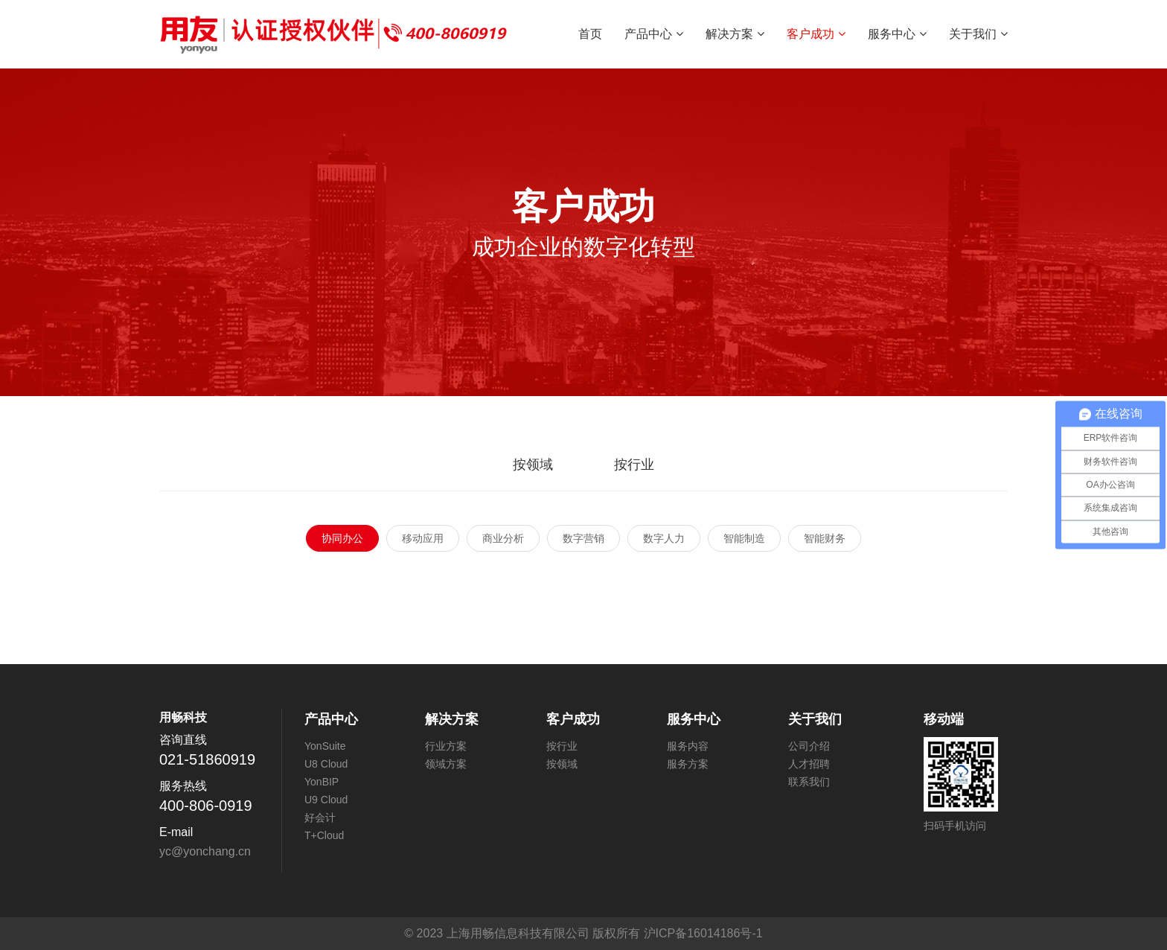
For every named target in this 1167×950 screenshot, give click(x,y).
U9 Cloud (326, 800)
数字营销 (583, 538)
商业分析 (503, 538)
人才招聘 (809, 764)
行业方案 (446, 746)
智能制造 (744, 538)
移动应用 (423, 538)
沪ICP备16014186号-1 (703, 933)
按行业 (634, 464)
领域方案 (446, 764)
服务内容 (688, 746)
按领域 (533, 464)
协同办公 (342, 538)
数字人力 (664, 538)
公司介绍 (809, 746)
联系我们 (809, 782)
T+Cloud (324, 835)
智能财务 (824, 538)
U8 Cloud (326, 764)
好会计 (320, 817)
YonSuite (325, 746)
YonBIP (321, 782)
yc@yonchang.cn (205, 851)
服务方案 (688, 764)
